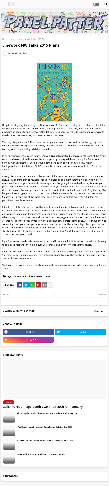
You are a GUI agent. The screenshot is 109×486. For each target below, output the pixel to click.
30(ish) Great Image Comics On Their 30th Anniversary (43, 407)
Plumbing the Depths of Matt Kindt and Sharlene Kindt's (47, 413)
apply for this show (84, 251)
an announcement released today (22, 155)
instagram (30, 339)
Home (5, 39)
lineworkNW (35, 276)
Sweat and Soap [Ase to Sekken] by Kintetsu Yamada (41, 454)
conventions (19, 276)
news (12, 39)
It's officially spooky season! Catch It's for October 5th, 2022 (44, 427)
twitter (82, 331)
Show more (99, 311)
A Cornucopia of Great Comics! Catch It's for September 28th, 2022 (47, 440)
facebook (30, 331)
